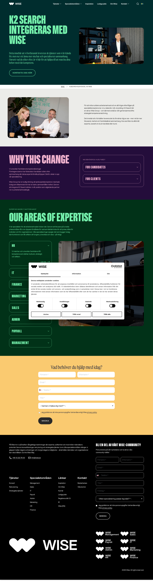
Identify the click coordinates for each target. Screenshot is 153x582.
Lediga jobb (101, 4)
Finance (33, 511)
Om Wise (113, 4)
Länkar (62, 480)
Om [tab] (108, 274)
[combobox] (40, 391)
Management (35, 485)
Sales (32, 489)
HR (31, 508)
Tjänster (57, 4)
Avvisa (46, 314)
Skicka (45, 421)
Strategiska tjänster (16, 492)
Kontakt (125, 4)
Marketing (33, 504)
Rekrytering (13, 489)
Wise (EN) (61, 508)
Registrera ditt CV (64, 500)
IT (30, 492)
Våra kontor (82, 489)
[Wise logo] (16, 4)
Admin (32, 500)
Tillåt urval (77, 314)
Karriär (60, 492)
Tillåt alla (107, 314)
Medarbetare (82, 485)
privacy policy (92, 413)
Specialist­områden (40, 480)
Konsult (12, 485)
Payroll (32, 496)
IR (59, 504)
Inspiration (89, 4)
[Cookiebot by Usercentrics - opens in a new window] (112, 266)
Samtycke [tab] (44, 274)
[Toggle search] (138, 3)
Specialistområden (73, 4)
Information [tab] (76, 274)
